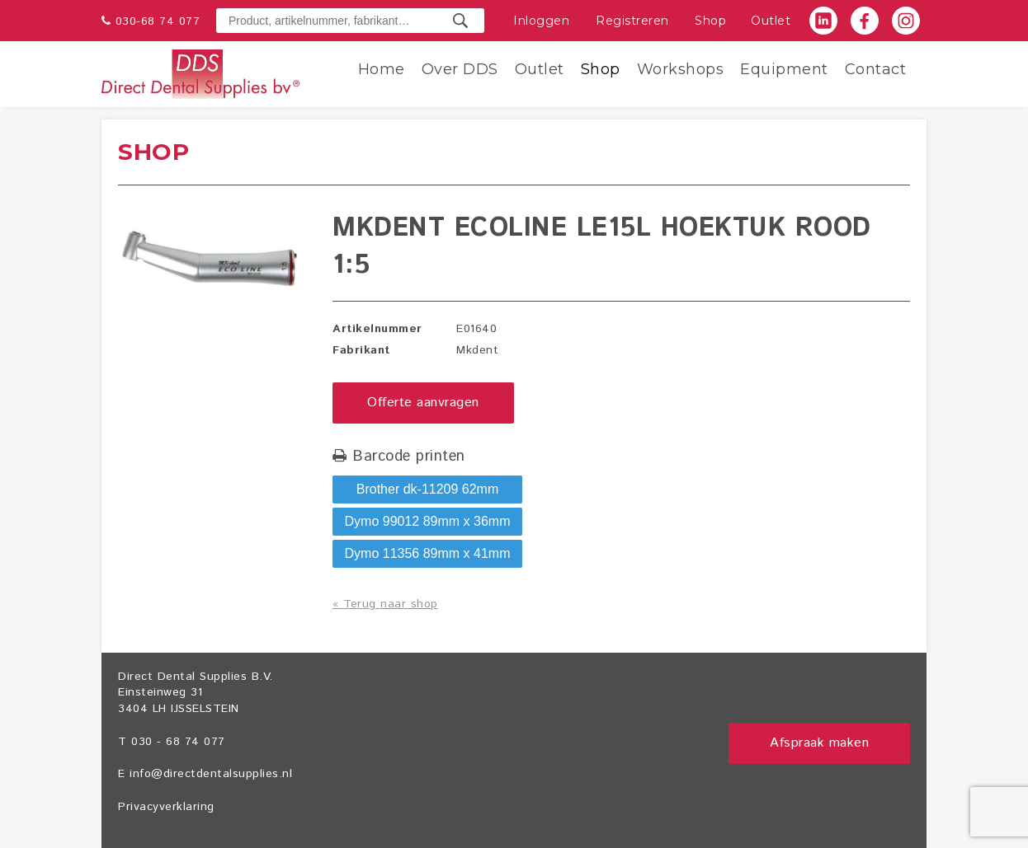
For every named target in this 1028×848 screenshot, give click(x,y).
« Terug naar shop (385, 604)
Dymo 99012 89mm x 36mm (428, 521)
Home (381, 69)
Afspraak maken (819, 742)
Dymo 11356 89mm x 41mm (428, 553)
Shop (710, 20)
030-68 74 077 (158, 21)
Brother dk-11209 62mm (427, 489)
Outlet (770, 20)
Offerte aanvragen (423, 402)
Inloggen (541, 20)
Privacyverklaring (166, 807)
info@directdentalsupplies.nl (211, 774)
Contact (876, 69)
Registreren (632, 20)
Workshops (680, 69)
